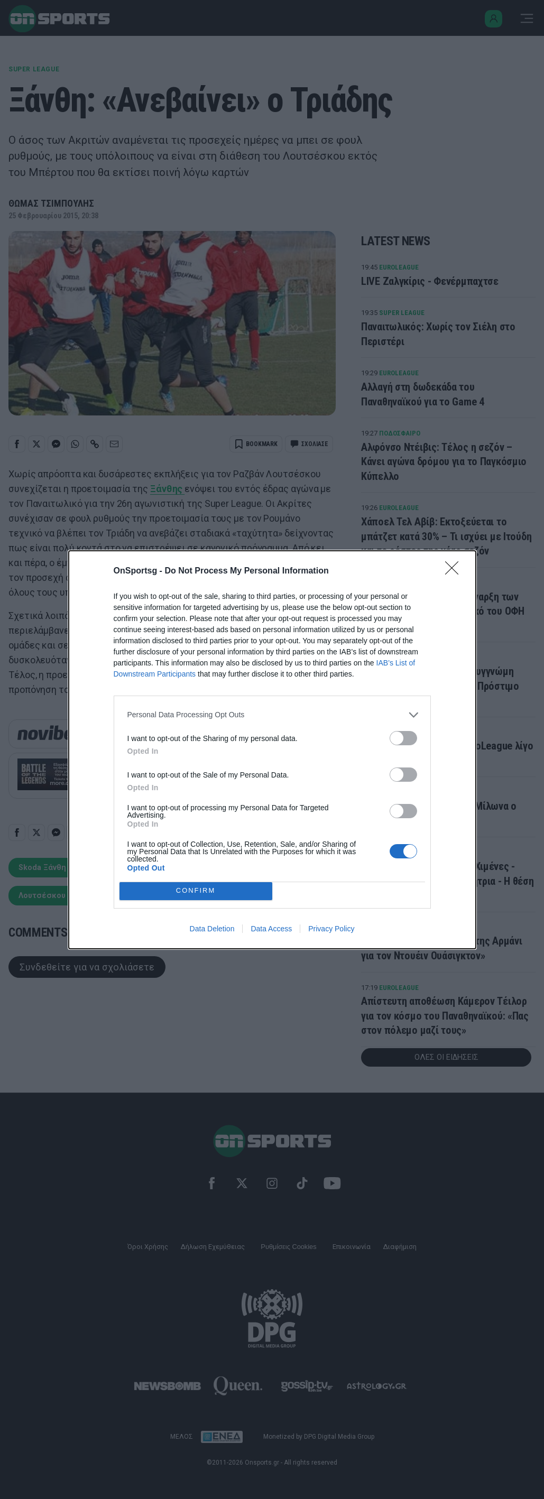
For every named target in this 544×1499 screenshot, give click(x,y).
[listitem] (272, 714)
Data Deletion (212, 928)
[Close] (455, 571)
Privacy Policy (331, 928)
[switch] (403, 738)
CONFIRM (196, 891)
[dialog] (272, 750)
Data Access (271, 928)
